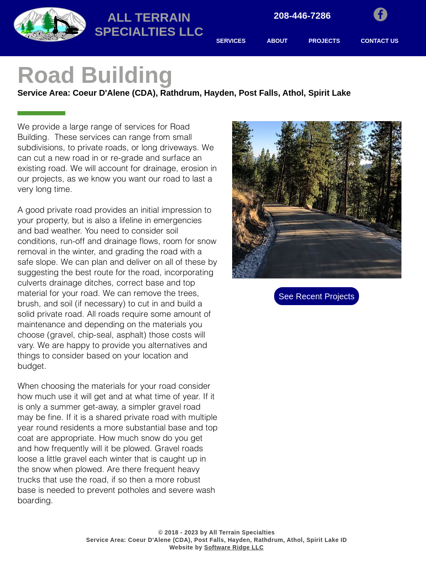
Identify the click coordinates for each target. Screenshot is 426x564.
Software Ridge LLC (234, 547)
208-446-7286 (302, 15)
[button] (231, 41)
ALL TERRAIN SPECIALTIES (142, 24)
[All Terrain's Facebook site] (380, 14)
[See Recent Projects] (316, 296)
